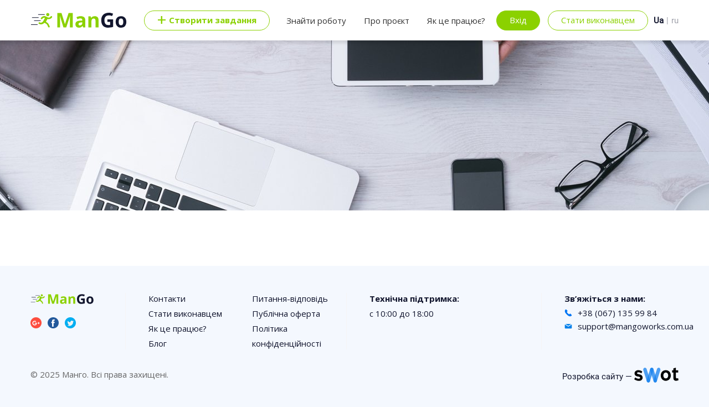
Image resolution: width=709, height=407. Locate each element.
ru (675, 20)
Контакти (167, 298)
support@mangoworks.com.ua (635, 326)
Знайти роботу (316, 20)
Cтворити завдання (206, 20)
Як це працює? (456, 20)
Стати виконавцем (598, 19)
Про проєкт (386, 20)
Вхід (518, 19)
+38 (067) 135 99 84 (617, 312)
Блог (157, 343)
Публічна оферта (286, 313)
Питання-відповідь (290, 298)
